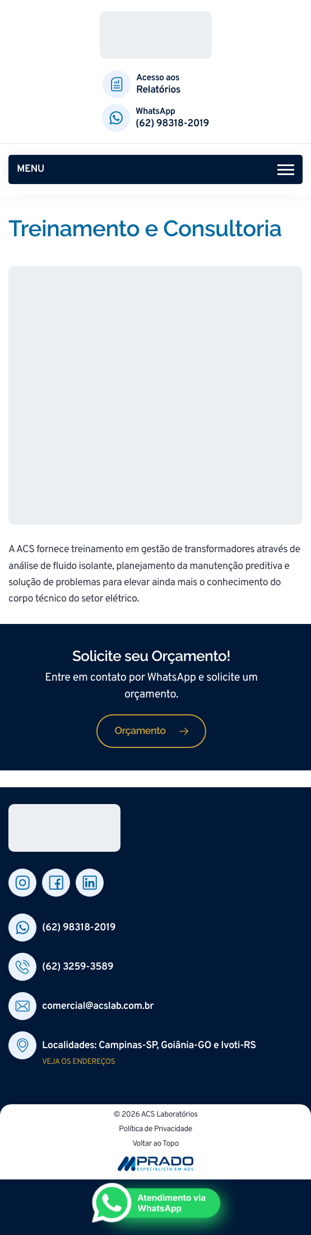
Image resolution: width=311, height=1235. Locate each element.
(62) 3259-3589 (77, 967)
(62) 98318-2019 (172, 123)
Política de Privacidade (155, 1130)
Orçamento (139, 731)
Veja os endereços (78, 1062)
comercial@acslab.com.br (98, 1006)
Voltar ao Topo (155, 1145)
